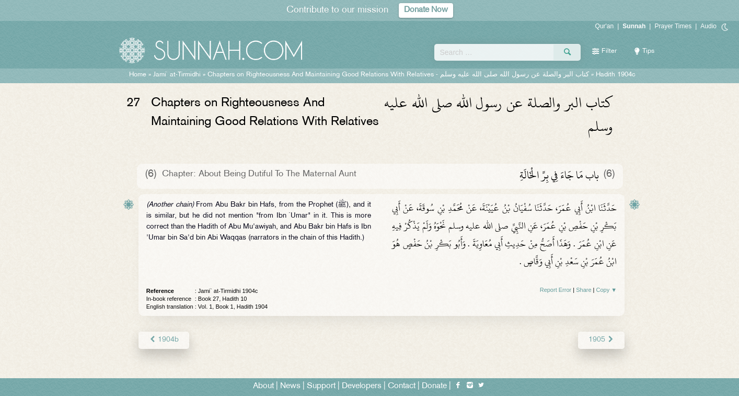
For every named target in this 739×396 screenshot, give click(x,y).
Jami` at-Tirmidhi (177, 75)
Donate (434, 386)
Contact (401, 386)
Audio (708, 26)
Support (321, 386)
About (263, 386)
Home (137, 75)
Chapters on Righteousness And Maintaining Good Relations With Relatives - (398, 75)
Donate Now (426, 10)
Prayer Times (672, 26)
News (290, 386)
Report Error (556, 290)
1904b (164, 339)
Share (583, 290)
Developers (362, 386)
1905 (601, 339)
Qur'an (604, 26)
